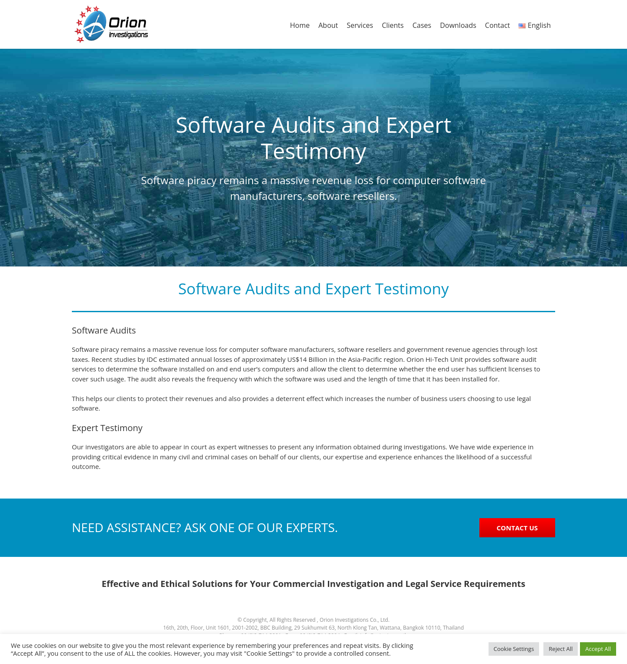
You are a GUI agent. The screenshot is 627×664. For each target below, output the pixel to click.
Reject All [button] (561, 649)
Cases (421, 25)
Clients (393, 25)
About (328, 25)
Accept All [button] (598, 649)
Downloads (458, 25)
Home (300, 25)
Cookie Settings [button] (514, 649)
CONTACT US (517, 527)
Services (360, 25)
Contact (497, 25)
